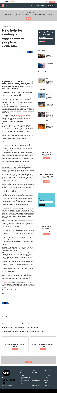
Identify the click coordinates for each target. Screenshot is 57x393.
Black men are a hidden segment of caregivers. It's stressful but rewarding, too (21, 327)
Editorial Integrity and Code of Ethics (15, 345)
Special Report (46, 152)
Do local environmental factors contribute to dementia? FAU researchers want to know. (23, 323)
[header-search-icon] (47, 1)
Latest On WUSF (43, 89)
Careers (21, 383)
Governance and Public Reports (36, 375)
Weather (47, 124)
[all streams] (51, 5)
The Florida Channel (35, 372)
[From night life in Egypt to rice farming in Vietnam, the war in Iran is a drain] (41, 56)
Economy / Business (49, 93)
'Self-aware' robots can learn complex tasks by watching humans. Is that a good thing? (49, 81)
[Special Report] (46, 145)
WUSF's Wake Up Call (28, 12)
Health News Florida (6, 26)
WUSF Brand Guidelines (48, 382)
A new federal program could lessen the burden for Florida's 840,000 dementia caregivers (23, 331)
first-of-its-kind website (20, 115)
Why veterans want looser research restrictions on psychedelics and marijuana (45, 73)
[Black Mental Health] (46, 167)
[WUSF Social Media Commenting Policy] (43, 339)
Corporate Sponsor (47, 372)
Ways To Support (47, 377)
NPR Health (41, 50)
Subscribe (28, 18)
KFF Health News (6, 282)
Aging (29, 293)
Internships (34, 370)
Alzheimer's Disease (23, 296)
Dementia (14, 296)
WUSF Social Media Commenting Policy (43, 345)
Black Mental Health (46, 174)
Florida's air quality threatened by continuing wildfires (49, 127)
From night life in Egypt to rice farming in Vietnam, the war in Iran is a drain (50, 56)
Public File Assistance (36, 380)
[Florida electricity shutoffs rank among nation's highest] (41, 95)
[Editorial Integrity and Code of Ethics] (15, 339)
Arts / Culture (48, 102)
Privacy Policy (46, 380)
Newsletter (22, 375)
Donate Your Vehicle (47, 370)
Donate (52, 1)
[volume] (6, 5)
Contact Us (22, 372)
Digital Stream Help (35, 385)
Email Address (42, 200)
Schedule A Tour (47, 385)
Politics (47, 112)
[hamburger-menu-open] (3, 2)
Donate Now (28, 361)
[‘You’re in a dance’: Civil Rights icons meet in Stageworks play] (41, 104)
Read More (46, 158)
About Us (21, 370)
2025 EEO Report (35, 383)
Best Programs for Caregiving (21, 274)
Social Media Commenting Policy (24, 381)
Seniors (7, 296)
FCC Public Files (35, 378)
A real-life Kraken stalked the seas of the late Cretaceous (50, 65)
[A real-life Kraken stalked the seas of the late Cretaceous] (41, 65)
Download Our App (47, 375)
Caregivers (8, 298)
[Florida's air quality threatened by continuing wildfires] (41, 126)
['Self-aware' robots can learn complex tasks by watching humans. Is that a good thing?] (41, 80)
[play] (3, 5)
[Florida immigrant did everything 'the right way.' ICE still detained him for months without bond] (41, 114)
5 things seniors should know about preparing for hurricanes (16, 320)
